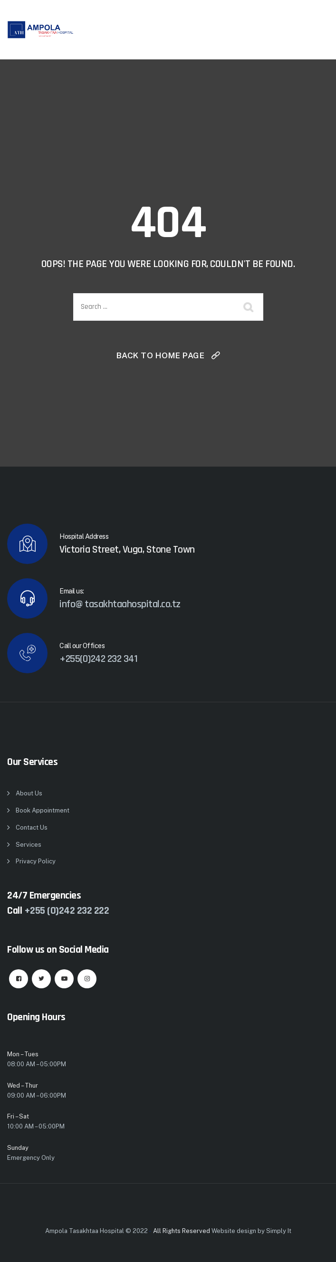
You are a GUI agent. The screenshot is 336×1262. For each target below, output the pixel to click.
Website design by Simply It (251, 1230)
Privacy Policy (36, 861)
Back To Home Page (160, 355)
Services (28, 844)
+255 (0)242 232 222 (66, 911)
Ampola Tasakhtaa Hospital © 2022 (96, 1230)
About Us (29, 793)
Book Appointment (42, 810)
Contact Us (32, 827)
